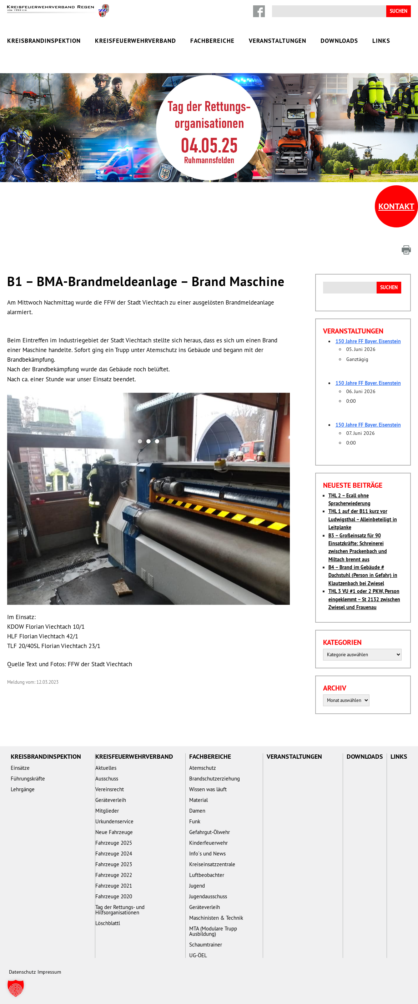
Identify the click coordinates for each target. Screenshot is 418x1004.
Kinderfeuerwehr (208, 842)
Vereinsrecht (109, 789)
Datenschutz (22, 972)
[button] (15, 988)
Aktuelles (105, 767)
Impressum (49, 972)
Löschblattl (107, 923)
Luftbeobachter (206, 875)
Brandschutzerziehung (214, 778)
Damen (197, 810)
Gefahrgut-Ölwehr (209, 832)
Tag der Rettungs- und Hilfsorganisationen (120, 910)
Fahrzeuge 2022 (113, 875)
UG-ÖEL (198, 955)
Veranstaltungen (277, 41)
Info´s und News (207, 853)
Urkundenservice (114, 821)
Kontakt (396, 206)
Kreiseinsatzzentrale (212, 864)
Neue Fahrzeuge (114, 832)
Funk (194, 821)
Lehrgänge (23, 789)
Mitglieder (107, 810)
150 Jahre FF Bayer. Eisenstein (368, 341)
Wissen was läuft (208, 789)
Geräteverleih (110, 800)
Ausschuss (106, 778)
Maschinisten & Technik (216, 917)
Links (381, 41)
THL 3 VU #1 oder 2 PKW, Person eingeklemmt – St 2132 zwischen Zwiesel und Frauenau (364, 599)
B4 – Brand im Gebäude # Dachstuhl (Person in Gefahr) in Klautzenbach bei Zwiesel (362, 575)
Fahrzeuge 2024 (113, 853)
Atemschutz (202, 767)
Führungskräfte (28, 778)
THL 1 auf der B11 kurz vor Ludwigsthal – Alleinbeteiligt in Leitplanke (362, 519)
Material (198, 800)
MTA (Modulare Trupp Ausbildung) (213, 931)
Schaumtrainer (205, 944)
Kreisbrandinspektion (44, 41)
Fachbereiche (212, 41)
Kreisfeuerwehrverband (135, 41)
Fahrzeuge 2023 (113, 864)
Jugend (197, 885)
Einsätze (20, 767)
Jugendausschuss (208, 896)
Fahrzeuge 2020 (113, 896)
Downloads (339, 41)
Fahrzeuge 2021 (113, 885)
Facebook (259, 11)
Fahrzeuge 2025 (113, 842)
